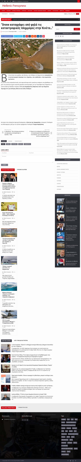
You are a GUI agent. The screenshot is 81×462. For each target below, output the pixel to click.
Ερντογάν (74, 428)
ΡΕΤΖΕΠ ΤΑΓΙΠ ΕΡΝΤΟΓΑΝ (67, 448)
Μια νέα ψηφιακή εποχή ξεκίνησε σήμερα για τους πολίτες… (8, 223)
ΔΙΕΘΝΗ (49, 10)
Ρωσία (75, 448)
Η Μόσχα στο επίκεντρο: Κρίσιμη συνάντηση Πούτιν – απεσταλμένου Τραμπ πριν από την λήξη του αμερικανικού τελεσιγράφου (67, 70)
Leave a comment (22, 31)
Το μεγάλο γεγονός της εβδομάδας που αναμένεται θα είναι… (8, 304)
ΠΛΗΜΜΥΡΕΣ (27, 144)
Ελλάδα (63, 428)
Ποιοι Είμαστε (5, 13)
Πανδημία (70, 442)
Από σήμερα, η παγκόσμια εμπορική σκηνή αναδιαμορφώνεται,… (71, 238)
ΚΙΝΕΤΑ (20, 144)
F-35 (72, 419)
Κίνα (75, 431)
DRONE (8, 144)
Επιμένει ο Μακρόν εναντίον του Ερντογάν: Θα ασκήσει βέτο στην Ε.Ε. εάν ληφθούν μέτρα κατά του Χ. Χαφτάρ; (9, 186)
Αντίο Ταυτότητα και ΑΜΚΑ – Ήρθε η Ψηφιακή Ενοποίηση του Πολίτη (8, 214)
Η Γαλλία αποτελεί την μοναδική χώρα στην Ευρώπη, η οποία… (8, 197)
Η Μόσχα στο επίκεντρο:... (72, 217)
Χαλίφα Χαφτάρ (65, 454)
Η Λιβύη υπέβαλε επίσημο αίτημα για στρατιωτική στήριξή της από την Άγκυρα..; (32, 385)
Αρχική (3, 10)
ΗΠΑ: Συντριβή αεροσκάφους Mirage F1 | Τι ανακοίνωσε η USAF (8, 321)
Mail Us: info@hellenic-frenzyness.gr (20, 1)
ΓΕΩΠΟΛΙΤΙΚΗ (55, 10)
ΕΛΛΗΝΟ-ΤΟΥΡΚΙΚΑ (16, 10)
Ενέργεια (69, 428)
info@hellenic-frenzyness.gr (10, 419)
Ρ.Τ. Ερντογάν (64, 445)
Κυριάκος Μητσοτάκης (73, 433)
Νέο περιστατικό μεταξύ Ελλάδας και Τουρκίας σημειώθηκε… (8, 277)
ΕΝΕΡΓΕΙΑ (62, 10)
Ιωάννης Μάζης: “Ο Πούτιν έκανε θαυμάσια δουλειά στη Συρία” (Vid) (29, 394)
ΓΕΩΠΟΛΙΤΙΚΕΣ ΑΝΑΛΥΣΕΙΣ (62, 163)
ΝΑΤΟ (71, 439)
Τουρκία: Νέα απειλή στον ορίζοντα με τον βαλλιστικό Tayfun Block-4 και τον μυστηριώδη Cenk (66, 124)
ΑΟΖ (76, 419)
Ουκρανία (64, 442)
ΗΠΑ (63, 431)
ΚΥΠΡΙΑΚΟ (24, 10)
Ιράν (66, 431)
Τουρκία (63, 451)
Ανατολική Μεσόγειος (71, 422)
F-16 (68, 419)
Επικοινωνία (11, 13)
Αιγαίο (63, 422)
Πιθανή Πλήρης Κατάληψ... (72, 226)
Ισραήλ (70, 431)
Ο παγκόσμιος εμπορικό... (71, 234)
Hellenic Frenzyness (7, 218)
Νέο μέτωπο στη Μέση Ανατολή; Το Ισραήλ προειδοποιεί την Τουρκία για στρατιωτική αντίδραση (65, 52)
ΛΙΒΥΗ (68, 436)
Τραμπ (68, 451)
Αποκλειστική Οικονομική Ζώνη (68, 425)
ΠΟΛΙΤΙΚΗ (9, 10)
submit (4, 164)
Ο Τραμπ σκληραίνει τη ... (71, 252)
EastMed (63, 419)
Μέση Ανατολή (65, 439)
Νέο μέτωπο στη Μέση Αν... (72, 261)
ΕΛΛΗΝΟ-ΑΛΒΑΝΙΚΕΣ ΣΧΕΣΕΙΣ (40, 10)
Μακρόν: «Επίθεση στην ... (71, 208)
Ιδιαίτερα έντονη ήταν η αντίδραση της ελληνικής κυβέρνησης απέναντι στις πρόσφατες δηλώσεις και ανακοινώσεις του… (41, 19)
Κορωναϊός (64, 433)
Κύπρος (63, 436)
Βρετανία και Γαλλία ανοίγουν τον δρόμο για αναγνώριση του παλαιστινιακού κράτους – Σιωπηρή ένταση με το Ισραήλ (66, 114)
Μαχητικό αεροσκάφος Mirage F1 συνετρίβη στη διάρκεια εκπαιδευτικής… (8, 332)
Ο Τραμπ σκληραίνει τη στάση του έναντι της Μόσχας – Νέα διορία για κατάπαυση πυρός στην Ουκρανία (67, 108)
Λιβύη (73, 436)
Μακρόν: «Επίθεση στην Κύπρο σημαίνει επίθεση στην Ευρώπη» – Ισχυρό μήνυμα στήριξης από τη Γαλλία (67, 64)
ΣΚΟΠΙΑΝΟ (30, 10)
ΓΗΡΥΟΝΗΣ (14, 144)
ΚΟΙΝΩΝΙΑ (67, 10)
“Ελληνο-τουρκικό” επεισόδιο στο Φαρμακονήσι (7, 268)
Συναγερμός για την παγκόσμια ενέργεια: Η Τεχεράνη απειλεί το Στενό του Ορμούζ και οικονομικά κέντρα (65, 58)
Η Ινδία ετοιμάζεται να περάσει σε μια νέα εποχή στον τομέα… (8, 250)
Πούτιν (75, 442)
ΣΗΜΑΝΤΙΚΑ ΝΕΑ (18, 141)
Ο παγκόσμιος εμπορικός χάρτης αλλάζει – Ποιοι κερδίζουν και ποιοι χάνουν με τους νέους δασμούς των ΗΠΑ (67, 98)
